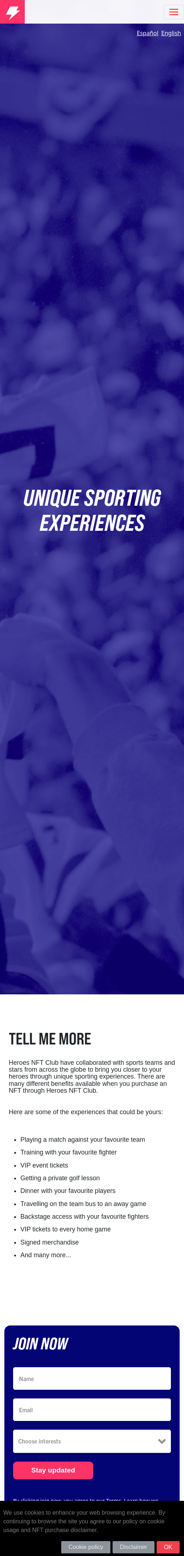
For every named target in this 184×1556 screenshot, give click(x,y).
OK (168, 1547)
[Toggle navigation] (174, 12)
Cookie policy (85, 1547)
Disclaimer (133, 1547)
